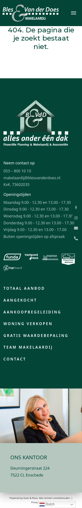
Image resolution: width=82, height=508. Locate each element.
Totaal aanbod (24, 288)
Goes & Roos (30, 498)
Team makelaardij (28, 347)
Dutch (47, 504)
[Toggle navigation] (73, 13)
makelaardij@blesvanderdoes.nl (31, 177)
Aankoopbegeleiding (32, 312)
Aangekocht (20, 300)
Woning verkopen (28, 323)
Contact (14, 359)
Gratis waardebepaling (36, 335)
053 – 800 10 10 (17, 170)
